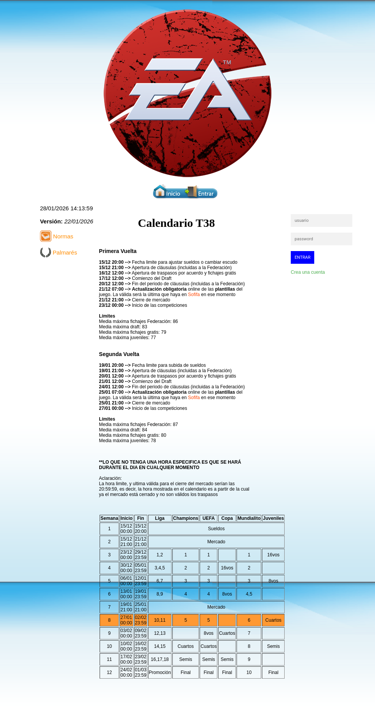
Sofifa (194, 294)
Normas (62, 236)
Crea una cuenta (308, 272)
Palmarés (64, 252)
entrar (302, 257)
